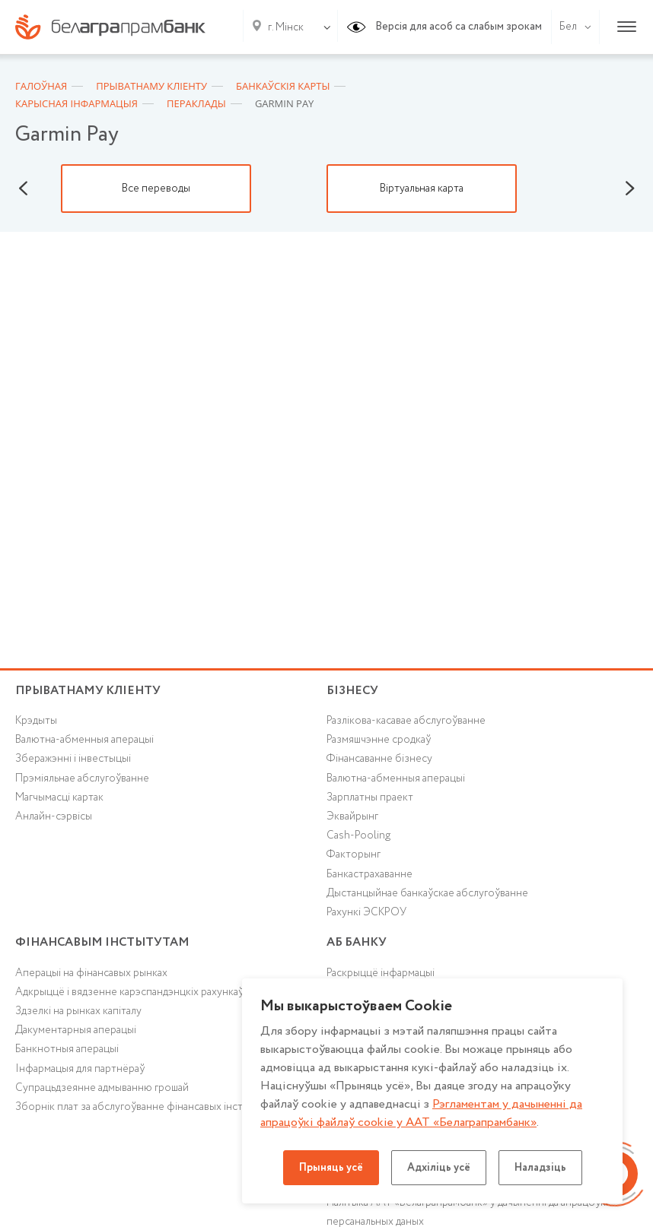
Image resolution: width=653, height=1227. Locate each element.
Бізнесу (352, 690)
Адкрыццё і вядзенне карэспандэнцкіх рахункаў (129, 992)
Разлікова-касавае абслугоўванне (406, 720)
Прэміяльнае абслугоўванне (82, 778)
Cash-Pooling (358, 835)
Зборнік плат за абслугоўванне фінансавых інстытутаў (145, 1106)
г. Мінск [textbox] (286, 27)
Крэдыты (36, 720)
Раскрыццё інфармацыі (380, 973)
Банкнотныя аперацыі (67, 1049)
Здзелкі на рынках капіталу (78, 1011)
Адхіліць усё (438, 1167)
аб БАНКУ (356, 942)
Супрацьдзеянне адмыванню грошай (102, 1087)
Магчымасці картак (59, 797)
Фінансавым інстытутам (102, 942)
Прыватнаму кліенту (88, 690)
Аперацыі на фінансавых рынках (91, 973)
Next (630, 188)
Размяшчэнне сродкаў (378, 739)
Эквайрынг (352, 816)
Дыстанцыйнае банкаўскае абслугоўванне (427, 893)
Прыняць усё (331, 1167)
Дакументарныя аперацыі (75, 1030)
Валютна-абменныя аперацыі (84, 739)
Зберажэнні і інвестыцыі (73, 758)
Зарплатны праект (369, 797)
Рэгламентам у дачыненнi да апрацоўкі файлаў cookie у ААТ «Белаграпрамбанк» (421, 1113)
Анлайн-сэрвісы (53, 816)
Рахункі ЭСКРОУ (366, 912)
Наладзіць (540, 1167)
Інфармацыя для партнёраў (80, 1068)
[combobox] (283, 27)
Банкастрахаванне (369, 874)
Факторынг (353, 854)
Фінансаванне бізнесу (379, 758)
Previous (22, 188)
